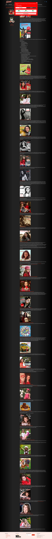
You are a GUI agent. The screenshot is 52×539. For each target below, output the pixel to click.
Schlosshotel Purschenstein (25, 264)
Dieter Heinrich (39, 263)
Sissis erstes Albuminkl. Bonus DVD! (12, 25)
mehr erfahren (21, 22)
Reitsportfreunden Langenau (34, 264)
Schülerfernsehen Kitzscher (40, 501)
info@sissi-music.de (39, 537)
